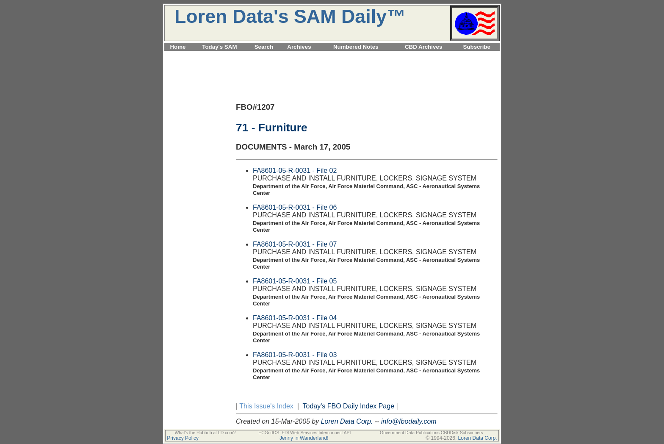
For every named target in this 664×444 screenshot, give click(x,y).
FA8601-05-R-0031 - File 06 (295, 207)
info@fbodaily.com (409, 421)
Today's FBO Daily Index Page (349, 406)
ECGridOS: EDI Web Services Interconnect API (304, 432)
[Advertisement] (332, 56)
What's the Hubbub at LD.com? (204, 432)
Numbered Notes (356, 47)
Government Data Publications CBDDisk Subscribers (431, 432)
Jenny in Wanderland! (304, 438)
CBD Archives (423, 47)
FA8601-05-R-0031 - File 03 (295, 354)
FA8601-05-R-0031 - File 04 (295, 318)
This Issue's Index (266, 406)
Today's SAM (219, 47)
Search (264, 47)
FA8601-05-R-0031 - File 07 (295, 244)
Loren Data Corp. (347, 421)
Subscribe (476, 47)
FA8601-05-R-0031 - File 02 (295, 170)
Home (177, 47)
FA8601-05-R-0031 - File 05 (295, 281)
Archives (299, 47)
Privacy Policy (183, 438)
